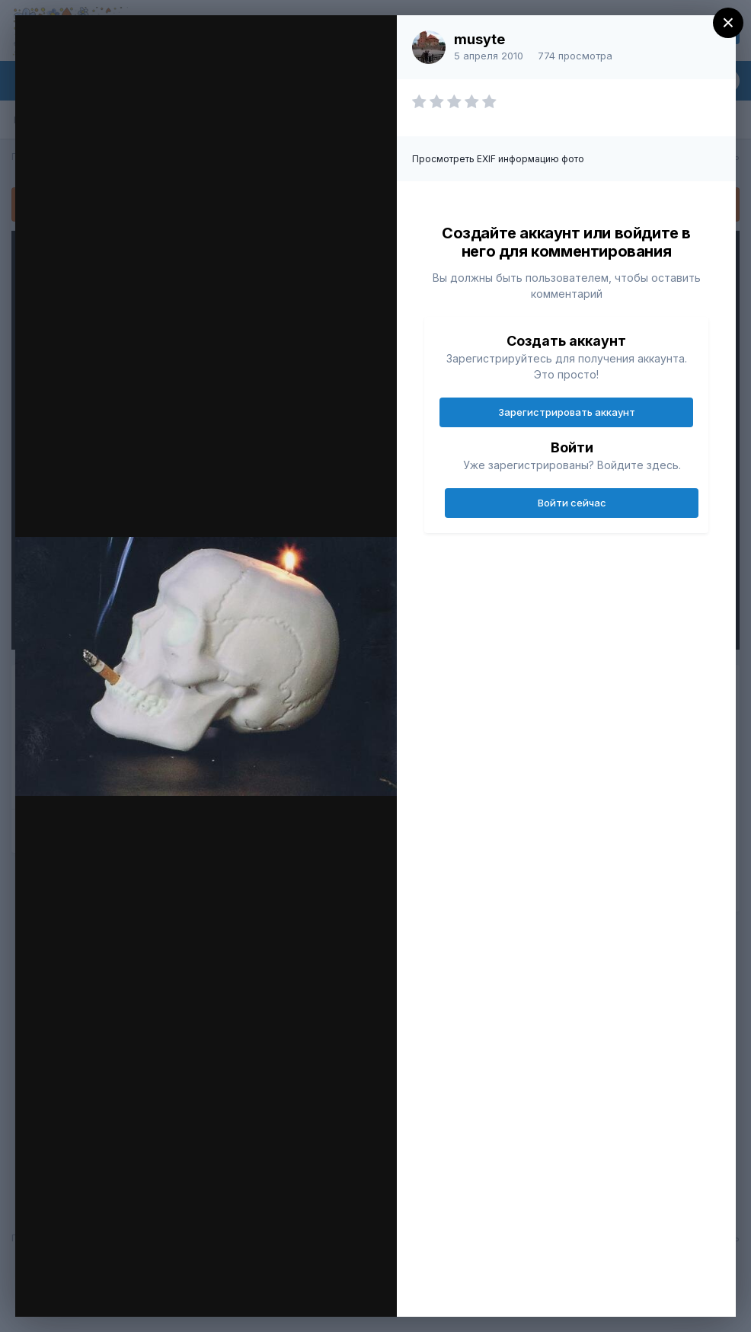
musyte (479, 39)
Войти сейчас (572, 503)
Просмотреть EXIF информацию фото (498, 159)
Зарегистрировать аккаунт (566, 412)
